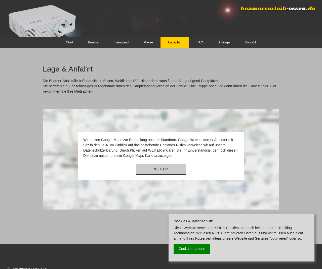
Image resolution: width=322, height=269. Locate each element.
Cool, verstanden (192, 249)
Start (69, 42)
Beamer (94, 42)
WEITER (161, 169)
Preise (148, 42)
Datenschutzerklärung (100, 150)
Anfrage (224, 42)
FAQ (200, 42)
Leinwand (122, 42)
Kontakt (250, 42)
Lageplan (175, 42)
